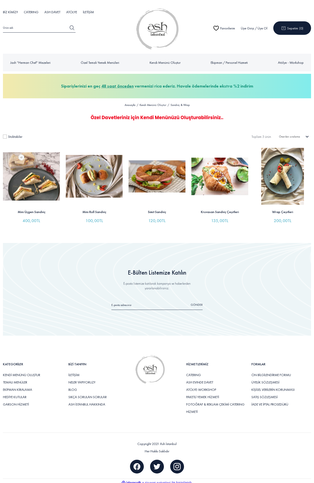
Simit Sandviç (157, 208)
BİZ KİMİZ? (10, 12)
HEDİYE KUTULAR (14, 394)
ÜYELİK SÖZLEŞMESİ (265, 379)
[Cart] (292, 28)
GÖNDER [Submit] (197, 301)
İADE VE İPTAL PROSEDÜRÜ (269, 401)
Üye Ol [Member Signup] (262, 28)
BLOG (72, 386)
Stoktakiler (15, 135)
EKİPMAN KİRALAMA (17, 386)
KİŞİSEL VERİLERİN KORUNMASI (273, 386)
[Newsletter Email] (157, 303)
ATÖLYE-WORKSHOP (201, 386)
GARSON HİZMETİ (16, 401)
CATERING (31, 12)
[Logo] (157, 28)
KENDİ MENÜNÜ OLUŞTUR (21, 371)
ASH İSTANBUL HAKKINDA (86, 401)
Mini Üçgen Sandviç (31, 208)
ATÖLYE (71, 12)
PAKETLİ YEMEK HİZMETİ (202, 394)
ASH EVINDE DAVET (199, 379)
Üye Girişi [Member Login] (247, 28)
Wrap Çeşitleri (282, 208)
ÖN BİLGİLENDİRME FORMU (271, 371)
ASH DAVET (52, 12)
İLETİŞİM (88, 12)
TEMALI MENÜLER (15, 379)
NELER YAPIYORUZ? (81, 379)
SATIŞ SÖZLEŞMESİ (264, 394)
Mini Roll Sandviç (94, 208)
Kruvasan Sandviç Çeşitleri (220, 208)
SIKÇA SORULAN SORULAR (87, 394)
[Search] (39, 28)
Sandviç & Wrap (180, 105)
